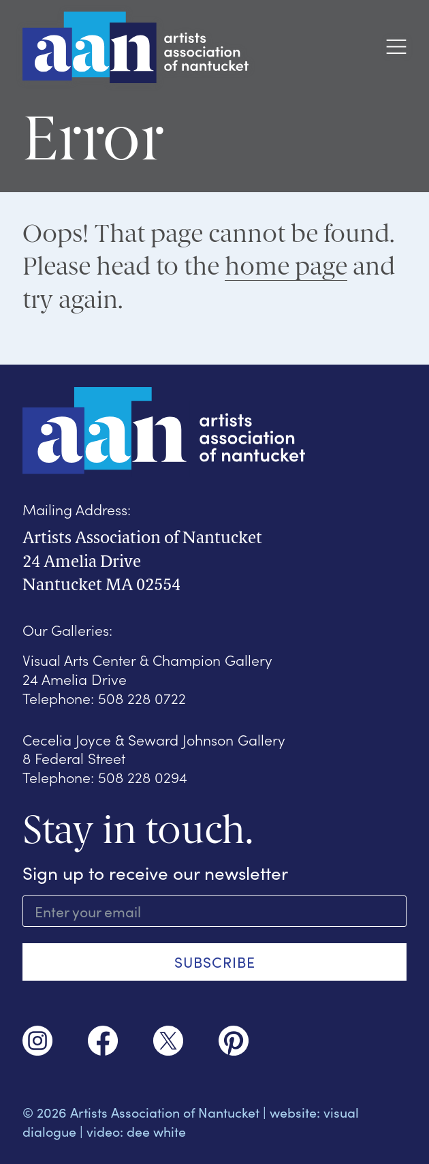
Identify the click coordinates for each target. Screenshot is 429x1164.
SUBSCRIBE (214, 961)
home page (286, 266)
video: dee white (136, 1131)
